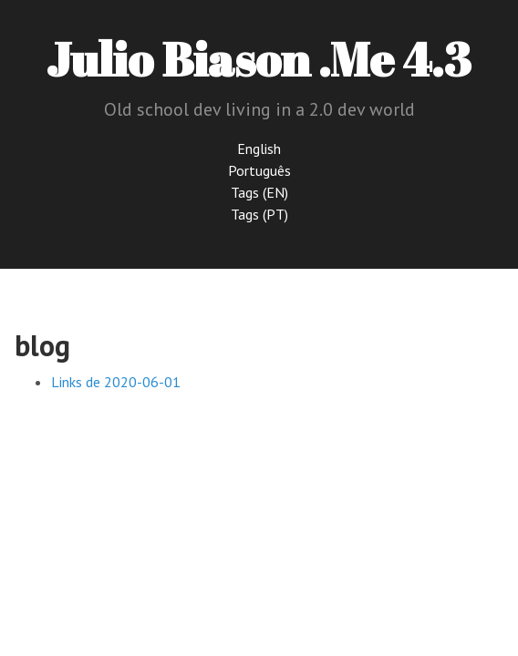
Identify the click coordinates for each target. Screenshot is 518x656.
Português (259, 170)
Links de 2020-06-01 (116, 382)
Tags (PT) (259, 214)
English (259, 148)
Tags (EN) (259, 192)
